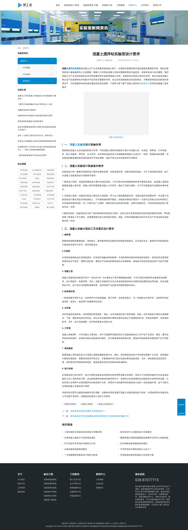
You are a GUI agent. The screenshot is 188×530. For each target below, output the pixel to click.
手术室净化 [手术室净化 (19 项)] (24, 195)
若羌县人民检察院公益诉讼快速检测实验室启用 (37, 141)
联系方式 (157, 5)
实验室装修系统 (50, 479)
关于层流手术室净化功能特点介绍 (79, 443)
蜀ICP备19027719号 (135, 526)
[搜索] (169, 5)
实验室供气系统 (50, 492)
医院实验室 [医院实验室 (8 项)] (50, 174)
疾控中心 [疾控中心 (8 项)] (50, 203)
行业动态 (26, 74)
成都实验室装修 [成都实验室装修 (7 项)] (37, 191)
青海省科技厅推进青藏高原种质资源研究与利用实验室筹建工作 (99, 416)
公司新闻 (26, 68)
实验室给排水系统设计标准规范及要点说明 (35, 115)
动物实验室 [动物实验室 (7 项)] (50, 170)
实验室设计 (144, 83)
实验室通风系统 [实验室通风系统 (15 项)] (37, 187)
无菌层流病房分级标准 (27, 110)
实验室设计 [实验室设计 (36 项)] (50, 182)
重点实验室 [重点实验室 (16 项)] (50, 207)
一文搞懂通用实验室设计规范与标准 (81, 455)
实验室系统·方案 (90, 5)
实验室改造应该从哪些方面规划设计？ (88, 411)
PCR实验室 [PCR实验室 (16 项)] (24, 170)
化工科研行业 (75, 483)
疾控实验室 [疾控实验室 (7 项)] (24, 207)
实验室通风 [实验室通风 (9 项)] (24, 187)
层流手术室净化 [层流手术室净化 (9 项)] (24, 191)
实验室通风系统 (50, 483)
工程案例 (120, 5)
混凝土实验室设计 (116, 137)
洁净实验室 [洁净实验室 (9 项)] (50, 195)
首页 (58, 5)
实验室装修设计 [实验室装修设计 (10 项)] (37, 182)
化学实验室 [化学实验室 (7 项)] (24, 174)
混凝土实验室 (77, 144)
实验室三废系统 (50, 500)
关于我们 (21, 479)
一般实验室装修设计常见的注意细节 (32, 155)
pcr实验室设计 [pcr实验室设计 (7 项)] (37, 170)
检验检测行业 (75, 488)
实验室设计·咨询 (71, 5)
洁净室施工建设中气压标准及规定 (79, 438)
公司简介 (145, 5)
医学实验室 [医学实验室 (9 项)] (37, 174)
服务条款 (21, 492)
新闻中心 (133, 5)
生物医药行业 (75, 492)
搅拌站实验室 (74, 68)
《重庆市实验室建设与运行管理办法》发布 (35, 104)
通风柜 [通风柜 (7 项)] (37, 207)
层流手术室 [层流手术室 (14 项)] (50, 187)
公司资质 (21, 488)
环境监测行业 (75, 496)
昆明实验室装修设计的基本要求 (30, 121)
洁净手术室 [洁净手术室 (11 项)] (50, 199)
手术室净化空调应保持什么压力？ (136, 449)
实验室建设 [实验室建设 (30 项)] (50, 178)
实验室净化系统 (50, 488)
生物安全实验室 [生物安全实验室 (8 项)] (37, 203)
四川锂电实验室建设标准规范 (133, 443)
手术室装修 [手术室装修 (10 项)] (37, 195)
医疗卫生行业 (75, 479)
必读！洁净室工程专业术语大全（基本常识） (36, 135)
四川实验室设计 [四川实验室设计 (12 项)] (24, 178)
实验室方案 (82, 523)
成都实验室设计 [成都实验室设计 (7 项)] (50, 191)
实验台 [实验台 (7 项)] (37, 178)
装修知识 (108, 60)
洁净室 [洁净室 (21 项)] (24, 199)
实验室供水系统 (50, 496)
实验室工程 (107, 5)
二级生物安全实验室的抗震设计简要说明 (83, 432)
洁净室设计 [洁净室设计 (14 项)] (37, 199)
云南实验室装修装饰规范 (75, 449)
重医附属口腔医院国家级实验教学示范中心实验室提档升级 (145, 438)
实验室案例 (100, 523)
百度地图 (120, 526)
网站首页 (65, 523)
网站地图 (113, 526)
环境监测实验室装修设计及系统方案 (137, 455)
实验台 (115, 195)
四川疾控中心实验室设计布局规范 (136, 432)
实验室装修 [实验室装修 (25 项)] (24, 182)
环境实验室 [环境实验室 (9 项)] (24, 203)
